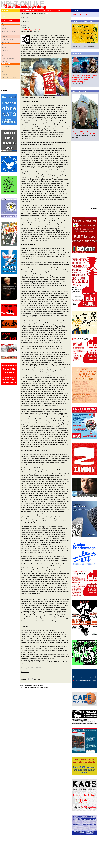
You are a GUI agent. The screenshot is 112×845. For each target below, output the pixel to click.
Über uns (5, 71)
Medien (4, 47)
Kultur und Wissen (8, 58)
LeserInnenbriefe (7, 66)
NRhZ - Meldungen (79, 14)
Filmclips (5, 50)
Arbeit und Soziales (8, 31)
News (3, 23)
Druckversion (25, 21)
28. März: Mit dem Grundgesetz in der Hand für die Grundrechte (85, 133)
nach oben (37, 679)
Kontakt (4, 74)
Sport (3, 55)
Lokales (4, 25)
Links (3, 69)
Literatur (4, 61)
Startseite (23, 679)
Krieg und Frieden (8, 39)
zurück (23, 17)
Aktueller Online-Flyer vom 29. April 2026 (33, 13)
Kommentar (5, 42)
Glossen (4, 45)
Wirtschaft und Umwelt (9, 34)
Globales (5, 36)
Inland (4, 28)
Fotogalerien (6, 53)
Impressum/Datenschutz (10, 77)
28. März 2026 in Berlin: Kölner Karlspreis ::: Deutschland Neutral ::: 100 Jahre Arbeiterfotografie (84, 79)
